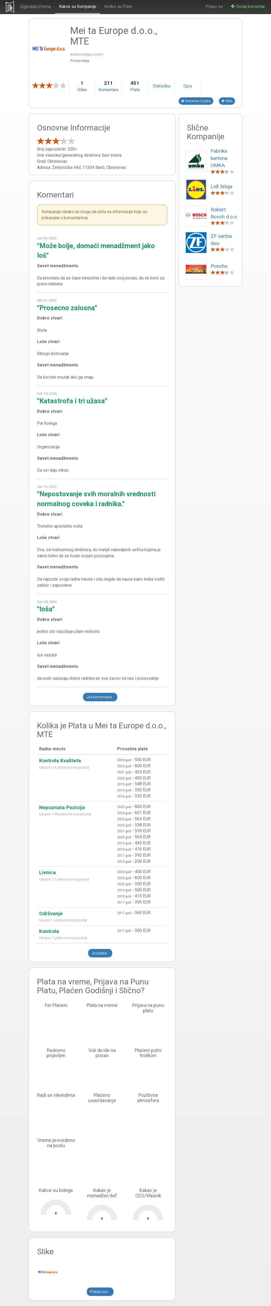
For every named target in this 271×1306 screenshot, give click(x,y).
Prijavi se (214, 6)
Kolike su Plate (118, 6)
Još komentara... (100, 697)
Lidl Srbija (221, 186)
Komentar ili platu (196, 101)
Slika (227, 101)
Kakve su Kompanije (77, 6)
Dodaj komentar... (249, 6)
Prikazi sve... (100, 1292)
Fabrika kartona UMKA (219, 158)
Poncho (219, 266)
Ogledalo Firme (35, 6)
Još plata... (100, 953)
